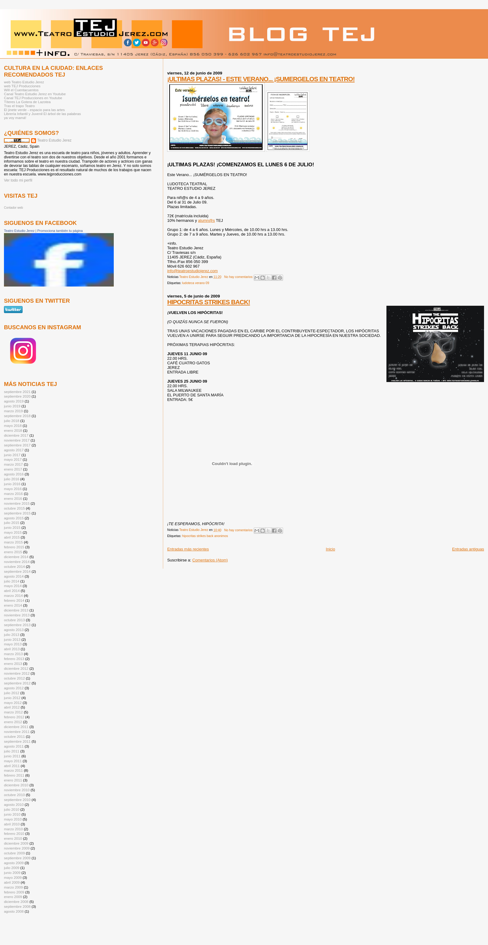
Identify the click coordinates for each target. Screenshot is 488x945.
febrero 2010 (14, 833)
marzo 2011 (13, 770)
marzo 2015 (13, 542)
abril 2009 (12, 882)
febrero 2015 (14, 547)
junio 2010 (12, 814)
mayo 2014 (13, 586)
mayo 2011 (13, 761)
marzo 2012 (13, 712)
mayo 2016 (13, 489)
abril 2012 (12, 707)
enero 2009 (13, 897)
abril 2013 (12, 649)
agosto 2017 (14, 450)
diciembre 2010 (16, 785)
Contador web (13, 207)
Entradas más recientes (188, 549)
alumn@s (206, 220)
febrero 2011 (14, 775)
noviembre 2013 (17, 615)
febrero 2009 (14, 892)
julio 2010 (11, 809)
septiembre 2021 (17, 392)
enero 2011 (13, 780)
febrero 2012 (14, 717)
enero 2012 (13, 722)
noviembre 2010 (17, 790)
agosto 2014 (14, 576)
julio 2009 (11, 868)
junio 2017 (12, 455)
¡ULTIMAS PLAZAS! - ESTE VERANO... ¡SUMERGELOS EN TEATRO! (261, 78)
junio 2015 (12, 527)
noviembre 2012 (17, 673)
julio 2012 (11, 693)
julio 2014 (11, 581)
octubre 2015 (14, 508)
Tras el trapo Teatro (19, 106)
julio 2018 (11, 421)
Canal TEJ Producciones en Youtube (33, 98)
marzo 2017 (13, 464)
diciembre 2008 (16, 902)
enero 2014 (13, 605)
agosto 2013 (14, 630)
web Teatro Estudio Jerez (24, 82)
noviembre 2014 (17, 562)
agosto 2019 (14, 401)
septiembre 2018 (17, 416)
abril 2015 (12, 537)
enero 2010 (13, 838)
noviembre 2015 (17, 503)
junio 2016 (12, 484)
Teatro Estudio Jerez (54, 140)
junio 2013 (12, 639)
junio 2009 (12, 873)
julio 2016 (11, 479)
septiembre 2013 (17, 625)
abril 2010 (12, 824)
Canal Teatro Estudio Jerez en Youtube (35, 94)
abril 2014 (12, 591)
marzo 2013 (13, 654)
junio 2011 (12, 756)
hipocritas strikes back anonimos (205, 536)
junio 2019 (12, 406)
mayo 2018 (13, 425)
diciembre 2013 (16, 610)
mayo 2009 (13, 877)
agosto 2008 (14, 911)
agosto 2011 (14, 746)
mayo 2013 (13, 644)
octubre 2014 (14, 566)
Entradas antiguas (468, 549)
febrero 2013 (14, 659)
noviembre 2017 (17, 440)
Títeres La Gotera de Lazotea (27, 102)
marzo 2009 (13, 887)
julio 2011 (11, 751)
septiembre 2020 (17, 396)
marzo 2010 (13, 829)
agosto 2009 (14, 863)
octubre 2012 (14, 678)
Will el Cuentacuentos (21, 90)
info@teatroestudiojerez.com (192, 271)
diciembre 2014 (16, 557)
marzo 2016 (13, 494)
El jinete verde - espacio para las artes (34, 110)
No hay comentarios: (239, 277)
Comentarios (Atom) (210, 560)
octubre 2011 (14, 736)
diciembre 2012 (16, 668)
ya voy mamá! (15, 118)
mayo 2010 (13, 819)
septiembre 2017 (17, 445)
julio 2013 (11, 635)
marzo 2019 (13, 411)
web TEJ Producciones (22, 86)
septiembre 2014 (17, 571)
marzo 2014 (13, 595)
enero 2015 (13, 552)
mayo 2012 (13, 703)
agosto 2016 (14, 474)
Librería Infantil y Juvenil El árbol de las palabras (42, 114)
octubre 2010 (14, 795)
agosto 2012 (14, 688)
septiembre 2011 (17, 741)
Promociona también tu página (60, 231)
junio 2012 (12, 698)
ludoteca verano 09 (195, 283)
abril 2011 (12, 766)
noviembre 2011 (17, 732)
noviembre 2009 (17, 848)
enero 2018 (13, 430)
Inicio (330, 549)
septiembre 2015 (17, 513)
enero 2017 (13, 469)
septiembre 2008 (17, 906)
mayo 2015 (13, 532)
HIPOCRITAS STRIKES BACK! (208, 301)
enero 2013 (13, 663)
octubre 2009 (14, 853)
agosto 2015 (14, 518)
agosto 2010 (14, 804)
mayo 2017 (13, 459)
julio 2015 (11, 523)
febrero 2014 (14, 600)
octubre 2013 (14, 620)
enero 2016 (13, 498)
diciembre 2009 (16, 843)
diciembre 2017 (16, 435)
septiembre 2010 (17, 800)
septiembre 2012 (17, 683)
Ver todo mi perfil (18, 180)
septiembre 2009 (17, 858)
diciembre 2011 (16, 727)
